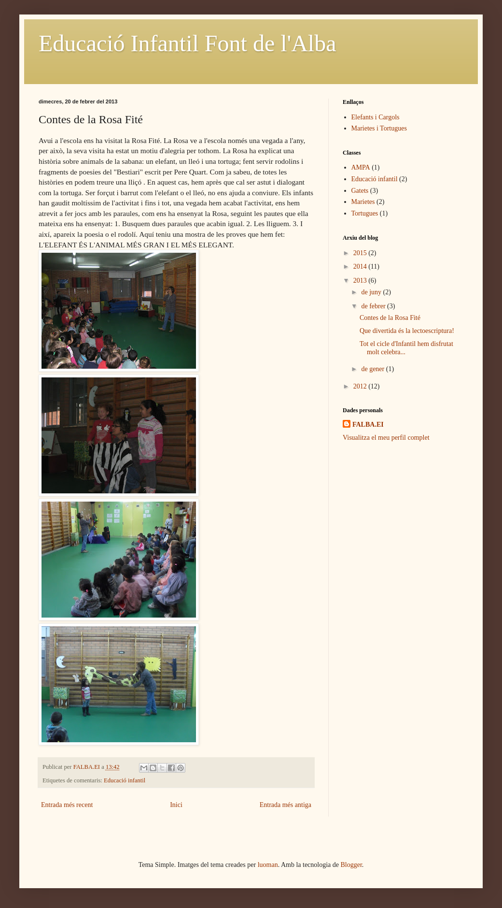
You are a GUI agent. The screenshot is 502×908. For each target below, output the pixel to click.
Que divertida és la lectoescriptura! (407, 330)
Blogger (351, 864)
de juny (372, 292)
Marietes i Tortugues (379, 128)
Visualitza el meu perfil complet (386, 437)
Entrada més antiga (285, 804)
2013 (361, 280)
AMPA (360, 167)
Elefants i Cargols (375, 117)
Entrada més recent (67, 804)
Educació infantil (124, 780)
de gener (373, 369)
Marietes (363, 201)
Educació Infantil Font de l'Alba (187, 43)
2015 (361, 253)
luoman (268, 864)
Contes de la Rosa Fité (390, 317)
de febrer (374, 306)
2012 (361, 386)
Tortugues (364, 213)
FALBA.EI (368, 424)
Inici (176, 804)
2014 (361, 266)
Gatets (360, 190)
